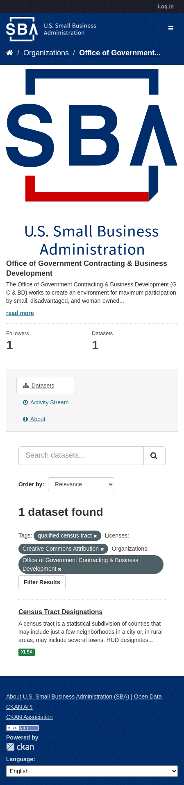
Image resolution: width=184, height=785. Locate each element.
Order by (30, 484)
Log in (166, 6)
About (34, 419)
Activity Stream (45, 402)
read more (20, 313)
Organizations (46, 53)
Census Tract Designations (60, 611)
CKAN (20, 746)
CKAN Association (29, 717)
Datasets (38, 385)
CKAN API (19, 706)
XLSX (26, 651)
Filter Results (42, 582)
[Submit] (154, 455)
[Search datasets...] (81, 455)
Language (19, 759)
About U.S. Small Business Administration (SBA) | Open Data (83, 696)
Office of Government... (120, 53)
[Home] (9, 53)
